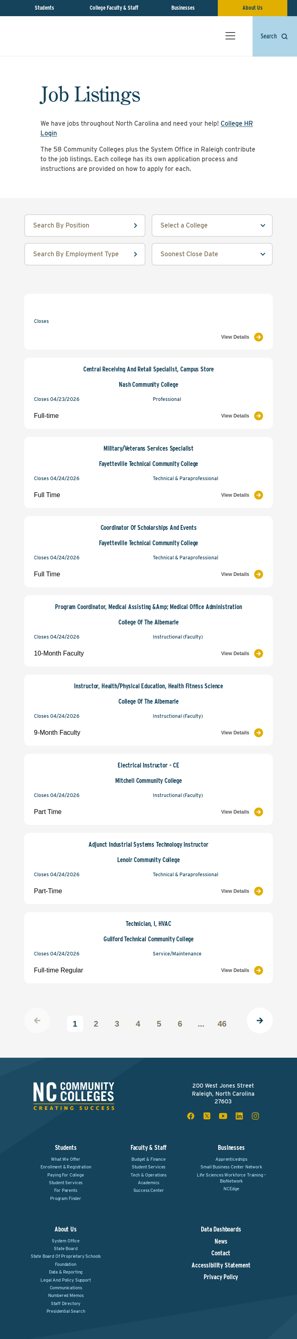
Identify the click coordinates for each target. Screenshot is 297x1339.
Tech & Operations (148, 1175)
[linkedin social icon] (239, 1116)
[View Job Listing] (208, 337)
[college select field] (212, 225)
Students (44, 7)
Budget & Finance (148, 1159)
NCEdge (231, 1188)
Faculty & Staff (149, 1147)
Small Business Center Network (231, 1167)
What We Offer (65, 1159)
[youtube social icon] (223, 1116)
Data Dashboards (221, 1229)
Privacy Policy (221, 1277)
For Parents (65, 1190)
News (221, 1241)
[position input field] (84, 225)
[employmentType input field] (84, 254)
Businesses (183, 7)
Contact (220, 1253)
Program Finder (65, 1198)
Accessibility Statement (221, 1265)
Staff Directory (66, 1303)
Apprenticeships (231, 1159)
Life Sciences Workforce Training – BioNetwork (231, 1178)
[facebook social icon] (191, 1116)
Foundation (65, 1264)
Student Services (65, 1182)
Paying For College (65, 1175)
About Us (252, 7)
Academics (149, 1182)
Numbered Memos (66, 1295)
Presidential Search (65, 1311)
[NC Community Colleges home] (46, 31)
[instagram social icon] (255, 1116)
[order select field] (212, 254)
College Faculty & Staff (114, 7)
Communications (66, 1288)
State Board (65, 1248)
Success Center (148, 1190)
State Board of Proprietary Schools (66, 1256)
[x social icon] (207, 1116)
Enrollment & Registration (65, 1167)
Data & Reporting (65, 1272)
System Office (66, 1241)
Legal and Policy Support (65, 1280)
